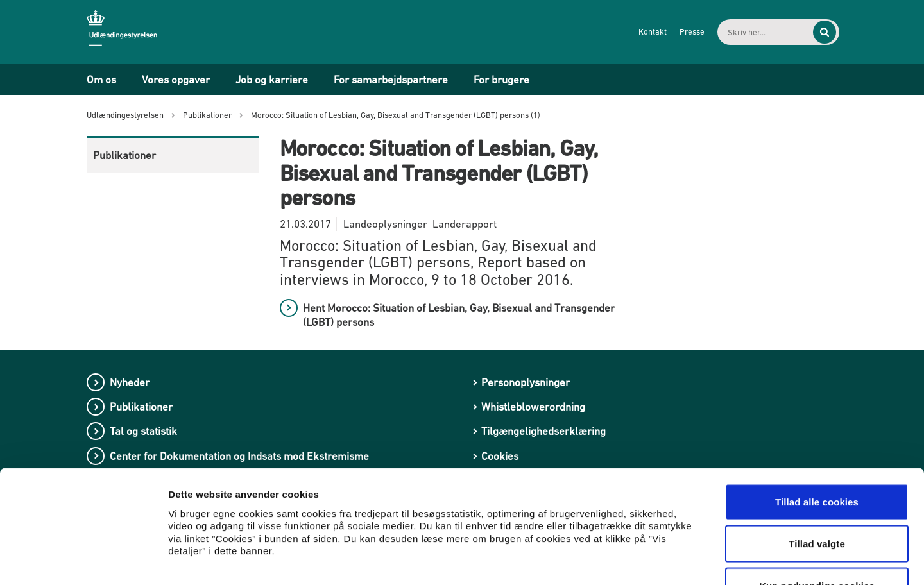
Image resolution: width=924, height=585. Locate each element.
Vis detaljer (667, 559)
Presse (678, 32)
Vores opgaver (176, 79)
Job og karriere (271, 79)
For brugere (501, 79)
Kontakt (639, 32)
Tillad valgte (817, 459)
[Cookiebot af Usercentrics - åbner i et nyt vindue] (83, 560)
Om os (101, 79)
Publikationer (124, 155)
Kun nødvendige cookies (817, 500)
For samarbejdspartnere (391, 79)
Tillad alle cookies (817, 416)
